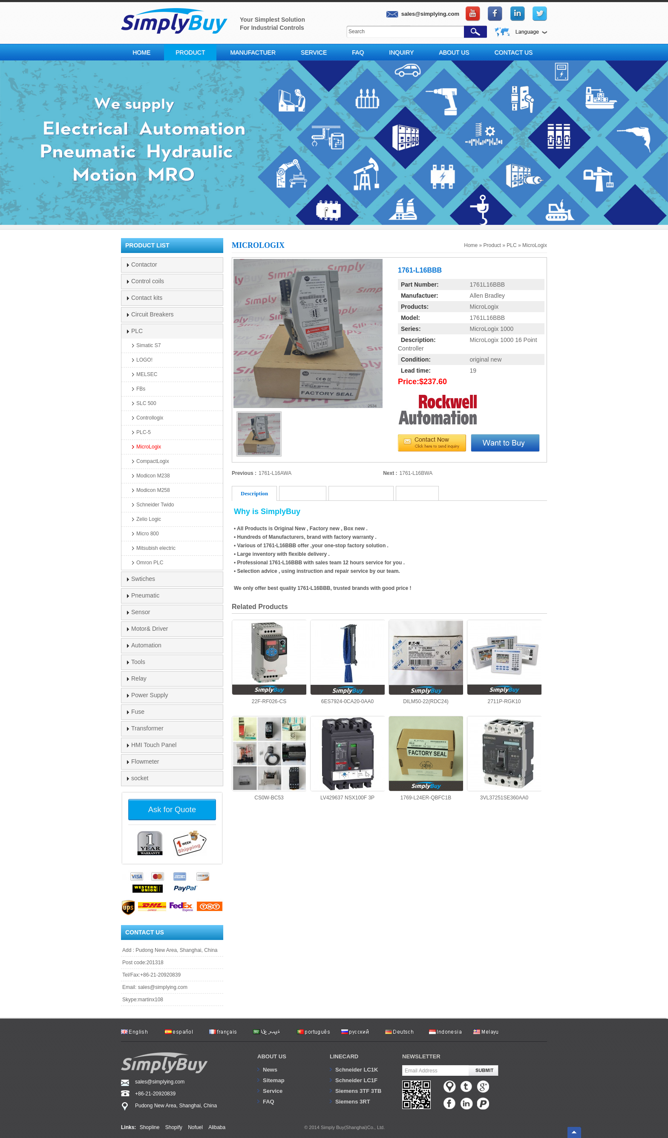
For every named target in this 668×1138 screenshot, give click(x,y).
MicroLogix (534, 245)
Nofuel (195, 1127)
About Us (454, 52)
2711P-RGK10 (504, 662)
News (270, 1069)
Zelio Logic (148, 519)
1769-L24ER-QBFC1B (426, 758)
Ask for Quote (172, 809)
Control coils (147, 281)
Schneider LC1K (356, 1069)
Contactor (144, 264)
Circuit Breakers (152, 314)
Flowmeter (145, 761)
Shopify (173, 1127)
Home (141, 52)
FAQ (358, 52)
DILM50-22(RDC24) (426, 662)
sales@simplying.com (162, 987)
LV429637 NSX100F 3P (347, 758)
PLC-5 (143, 432)
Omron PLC (149, 563)
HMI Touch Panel (153, 744)
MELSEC (146, 374)
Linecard (344, 1056)
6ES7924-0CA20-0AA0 (347, 662)
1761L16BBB (487, 284)
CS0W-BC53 (269, 758)
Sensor (140, 612)
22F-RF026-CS (269, 662)
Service (314, 52)
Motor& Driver (149, 628)
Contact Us (513, 52)
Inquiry (401, 52)
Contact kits (146, 297)
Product (190, 52)
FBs (140, 389)
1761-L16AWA (275, 473)
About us (271, 1056)
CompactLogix (152, 461)
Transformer (147, 728)
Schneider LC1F (356, 1080)
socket (139, 778)
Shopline (150, 1127)
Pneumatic (145, 595)
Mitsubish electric (156, 548)
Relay (139, 678)
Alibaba (216, 1127)
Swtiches (143, 578)
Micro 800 (147, 534)
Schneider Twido (155, 505)
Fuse (137, 711)
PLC (511, 245)
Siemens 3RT (352, 1101)
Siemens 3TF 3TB (358, 1091)
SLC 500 (146, 403)
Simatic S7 (148, 345)
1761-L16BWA (416, 473)
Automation (146, 645)
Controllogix (149, 418)
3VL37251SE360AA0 (504, 758)
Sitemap (274, 1080)
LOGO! (144, 360)
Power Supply (149, 695)
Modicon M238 (153, 476)
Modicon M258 (153, 490)
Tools (138, 661)
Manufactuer (253, 52)
